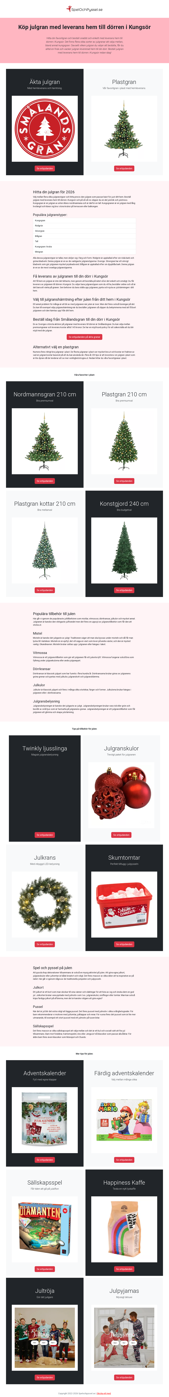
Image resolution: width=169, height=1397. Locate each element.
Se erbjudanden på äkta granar (84, 337)
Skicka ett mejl (104, 1393)
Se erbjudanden (45, 168)
